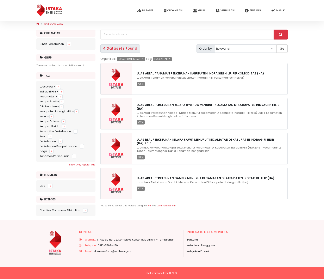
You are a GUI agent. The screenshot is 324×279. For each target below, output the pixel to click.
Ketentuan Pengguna (201, 245)
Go (282, 49)
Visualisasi (225, 11)
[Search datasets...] (187, 35)
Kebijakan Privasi (198, 251)
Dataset (145, 11)
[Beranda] (37, 23)
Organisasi (173, 11)
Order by (205, 49)
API (149, 205)
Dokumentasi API (166, 205)
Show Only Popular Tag (82, 164)
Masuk (278, 11)
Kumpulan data (53, 23)
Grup (199, 11)
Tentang (253, 11)
